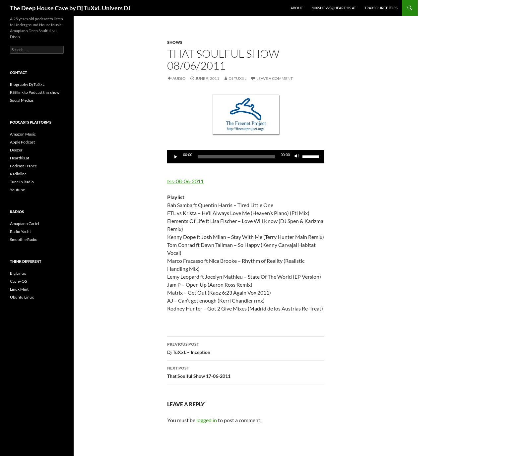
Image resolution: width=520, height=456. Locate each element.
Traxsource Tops (381, 8)
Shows (174, 42)
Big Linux (18, 273)
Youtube (17, 189)
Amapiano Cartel (24, 223)
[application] (245, 156)
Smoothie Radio (23, 239)
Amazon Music (23, 134)
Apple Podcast (22, 142)
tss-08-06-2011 (185, 181)
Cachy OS (18, 281)
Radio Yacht (20, 231)
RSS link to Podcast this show (34, 92)
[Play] (175, 156)
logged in (206, 420)
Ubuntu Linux (22, 297)
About (297, 8)
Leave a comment (274, 78)
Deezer (16, 149)
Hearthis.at (19, 157)
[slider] (237, 156)
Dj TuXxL (237, 78)
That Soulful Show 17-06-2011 (245, 371)
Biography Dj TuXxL (27, 84)
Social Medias (21, 100)
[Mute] (297, 156)
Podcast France (23, 165)
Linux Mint (19, 289)
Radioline (18, 173)
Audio (179, 78)
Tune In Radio (22, 181)
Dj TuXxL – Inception (245, 347)
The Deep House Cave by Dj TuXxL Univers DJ (70, 8)
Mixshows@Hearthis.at (333, 8)
